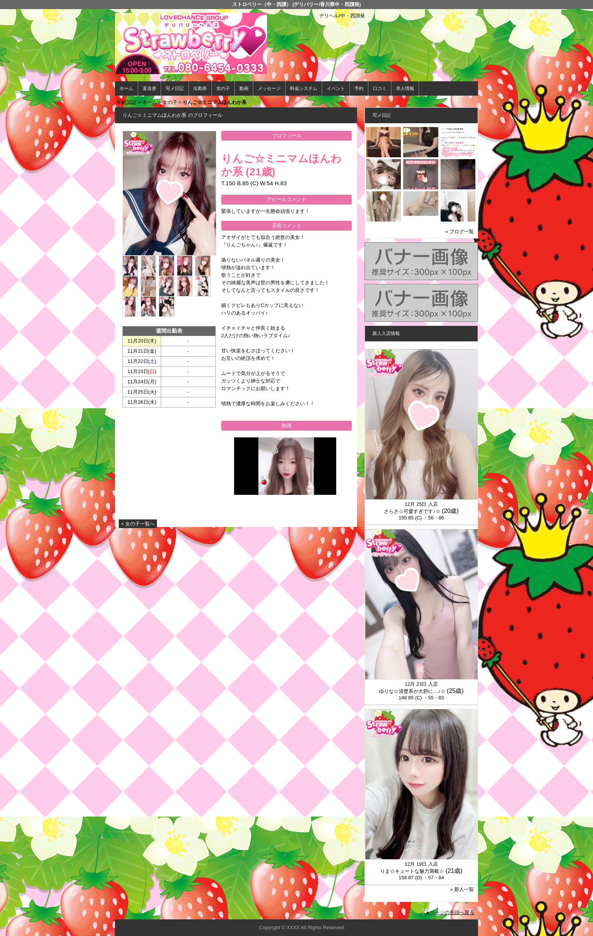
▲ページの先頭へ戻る (449, 912)
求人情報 (405, 88)
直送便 (149, 88)
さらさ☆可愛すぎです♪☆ (412, 511)
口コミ (380, 88)
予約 (358, 88)
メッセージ (269, 88)
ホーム (126, 88)
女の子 (223, 88)
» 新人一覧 (462, 889)
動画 (243, 88)
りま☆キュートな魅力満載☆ (412, 871)
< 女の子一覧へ (138, 524)
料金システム (303, 88)
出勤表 (200, 88)
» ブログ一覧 (459, 231)
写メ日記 (175, 88)
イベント (336, 88)
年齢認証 (127, 102)
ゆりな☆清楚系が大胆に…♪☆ (412, 691)
